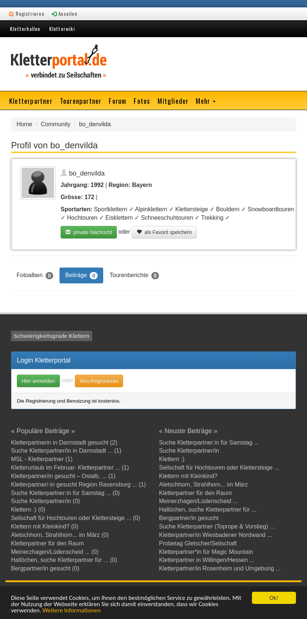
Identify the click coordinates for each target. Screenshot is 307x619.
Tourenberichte (134, 275)
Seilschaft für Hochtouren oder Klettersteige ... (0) (75, 518)
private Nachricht (88, 232)
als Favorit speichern (164, 232)
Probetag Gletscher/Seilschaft (198, 543)
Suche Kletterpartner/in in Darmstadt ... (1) (66, 451)
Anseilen (64, 13)
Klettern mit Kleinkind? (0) (44, 526)
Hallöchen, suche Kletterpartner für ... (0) (64, 560)
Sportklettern (110, 209)
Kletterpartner (31, 100)
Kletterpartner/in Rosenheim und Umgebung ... (220, 568)
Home (24, 124)
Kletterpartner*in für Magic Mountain (206, 552)
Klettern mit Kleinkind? (188, 476)
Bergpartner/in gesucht (188, 518)
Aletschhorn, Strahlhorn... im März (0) (60, 535)
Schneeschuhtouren (167, 218)
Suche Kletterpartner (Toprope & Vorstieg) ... (217, 526)
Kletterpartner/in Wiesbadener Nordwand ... (215, 535)
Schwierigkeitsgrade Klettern (52, 336)
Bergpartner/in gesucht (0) (45, 568)
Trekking (212, 218)
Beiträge (81, 275)
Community (56, 124)
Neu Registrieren (99, 381)
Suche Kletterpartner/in (189, 451)
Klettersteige (191, 209)
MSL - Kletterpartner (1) (41, 459)
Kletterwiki (62, 28)
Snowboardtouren (271, 209)
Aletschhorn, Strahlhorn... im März (203, 484)
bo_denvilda (95, 124)
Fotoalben (35, 275)
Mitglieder (173, 100)
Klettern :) (171, 459)
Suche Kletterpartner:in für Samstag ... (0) (65, 493)
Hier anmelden (38, 381)
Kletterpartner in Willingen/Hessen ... (206, 560)
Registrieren (26, 13)
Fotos (142, 100)
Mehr (206, 100)
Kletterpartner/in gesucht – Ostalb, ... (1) (63, 476)
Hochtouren (82, 218)
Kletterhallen (25, 28)
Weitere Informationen (72, 611)
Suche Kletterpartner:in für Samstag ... (209, 442)
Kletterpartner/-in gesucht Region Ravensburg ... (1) (78, 484)
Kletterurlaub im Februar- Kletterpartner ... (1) (70, 467)
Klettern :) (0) (28, 509)
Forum (117, 100)
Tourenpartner (81, 100)
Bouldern (227, 209)
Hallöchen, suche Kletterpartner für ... (207, 509)
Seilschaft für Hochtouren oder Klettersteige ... (219, 467)
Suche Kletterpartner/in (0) (45, 501)
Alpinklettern (151, 209)
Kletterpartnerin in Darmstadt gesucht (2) (64, 442)
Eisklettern (119, 218)
